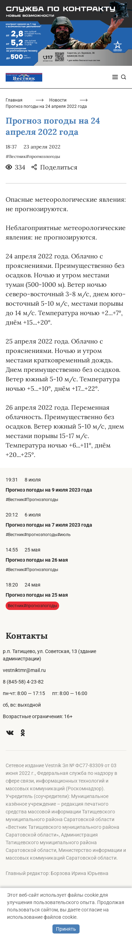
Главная (14, 100)
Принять (66, 929)
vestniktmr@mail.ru (24, 670)
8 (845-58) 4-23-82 (23, 682)
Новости (58, 100)
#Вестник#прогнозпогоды (33, 156)
